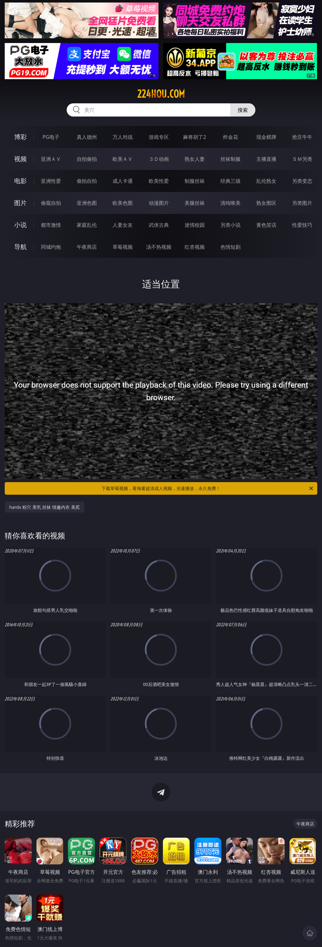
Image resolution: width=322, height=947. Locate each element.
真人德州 (87, 136)
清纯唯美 (230, 202)
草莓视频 (123, 246)
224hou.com (161, 94)
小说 (20, 224)
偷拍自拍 (87, 180)
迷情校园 (195, 224)
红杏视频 (195, 246)
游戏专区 (159, 136)
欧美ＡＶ (123, 158)
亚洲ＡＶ (51, 158)
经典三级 (230, 180)
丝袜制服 (230, 158)
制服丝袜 (195, 180)
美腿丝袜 (195, 202)
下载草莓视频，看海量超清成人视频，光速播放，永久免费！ (208, 488)
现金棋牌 (266, 136)
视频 (20, 159)
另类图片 (302, 202)
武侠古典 (159, 224)
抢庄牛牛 (302, 136)
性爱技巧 (302, 224)
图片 (20, 203)
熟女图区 (266, 202)
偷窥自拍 (51, 202)
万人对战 (123, 136)
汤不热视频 (158, 246)
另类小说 (230, 224)
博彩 (20, 137)
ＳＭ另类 (302, 158)
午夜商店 (87, 246)
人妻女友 (123, 224)
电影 (20, 181)
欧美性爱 (159, 180)
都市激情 (51, 224)
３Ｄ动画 (159, 158)
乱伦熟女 (266, 180)
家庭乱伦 (87, 224)
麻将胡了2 (194, 136)
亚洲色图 (87, 202)
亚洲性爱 (51, 180)
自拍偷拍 (87, 158)
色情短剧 (230, 246)
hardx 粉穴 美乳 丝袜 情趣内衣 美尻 (44, 507)
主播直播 (266, 158)
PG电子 (50, 136)
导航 (20, 246)
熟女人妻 (195, 158)
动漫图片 (159, 202)
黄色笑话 (266, 224)
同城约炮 (51, 246)
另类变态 (302, 180)
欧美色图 (123, 202)
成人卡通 (123, 180)
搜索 (243, 109)
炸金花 (230, 136)
